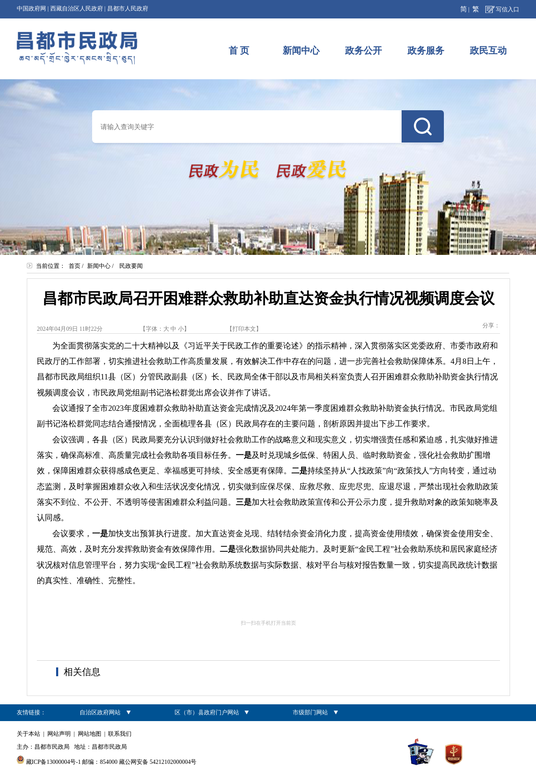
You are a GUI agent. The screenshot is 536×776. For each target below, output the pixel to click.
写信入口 (507, 9)
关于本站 (28, 734)
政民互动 (488, 50)
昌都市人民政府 (127, 8)
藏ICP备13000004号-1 (53, 762)
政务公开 (363, 50)
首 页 (239, 50)
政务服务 (425, 50)
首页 (74, 266)
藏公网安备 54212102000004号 (158, 762)
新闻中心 (301, 50)
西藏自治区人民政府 (76, 8)
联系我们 (119, 734)
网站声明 (59, 734)
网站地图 (89, 734)
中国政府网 (31, 8)
